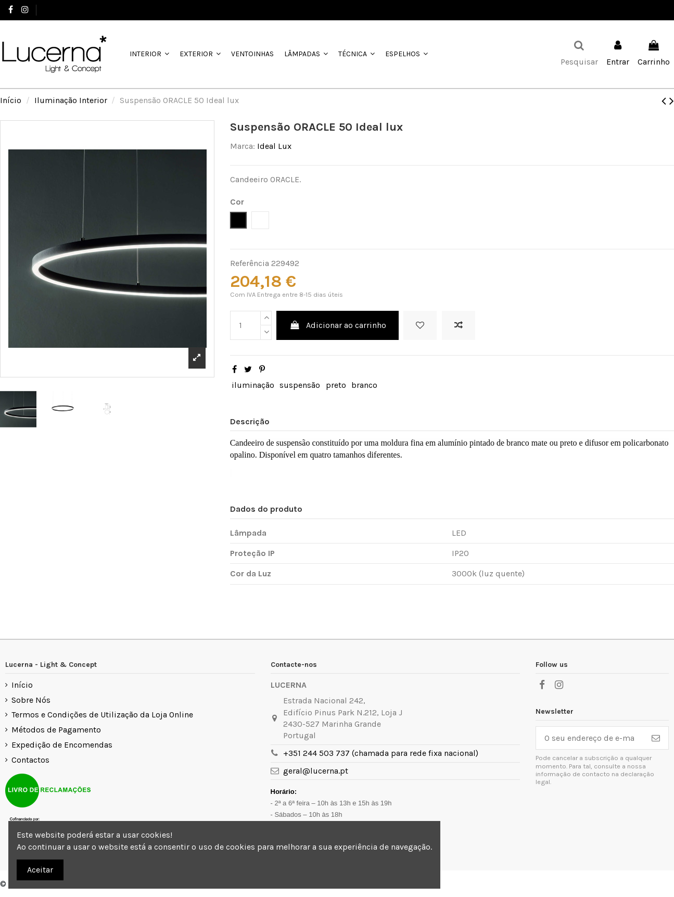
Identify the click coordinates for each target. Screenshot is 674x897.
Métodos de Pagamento (56, 730)
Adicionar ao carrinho (337, 325)
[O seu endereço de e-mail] (589, 738)
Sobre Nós (30, 700)
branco (364, 385)
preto (336, 385)
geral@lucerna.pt (315, 771)
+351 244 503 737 (71, 9)
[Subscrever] (655, 738)
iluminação (253, 385)
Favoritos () (641, 9)
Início (22, 685)
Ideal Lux (274, 146)
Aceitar (40, 870)
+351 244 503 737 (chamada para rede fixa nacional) (380, 753)
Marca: (242, 146)
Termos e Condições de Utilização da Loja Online (102, 714)
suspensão (299, 385)
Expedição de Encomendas (61, 745)
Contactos (30, 760)
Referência (249, 263)
